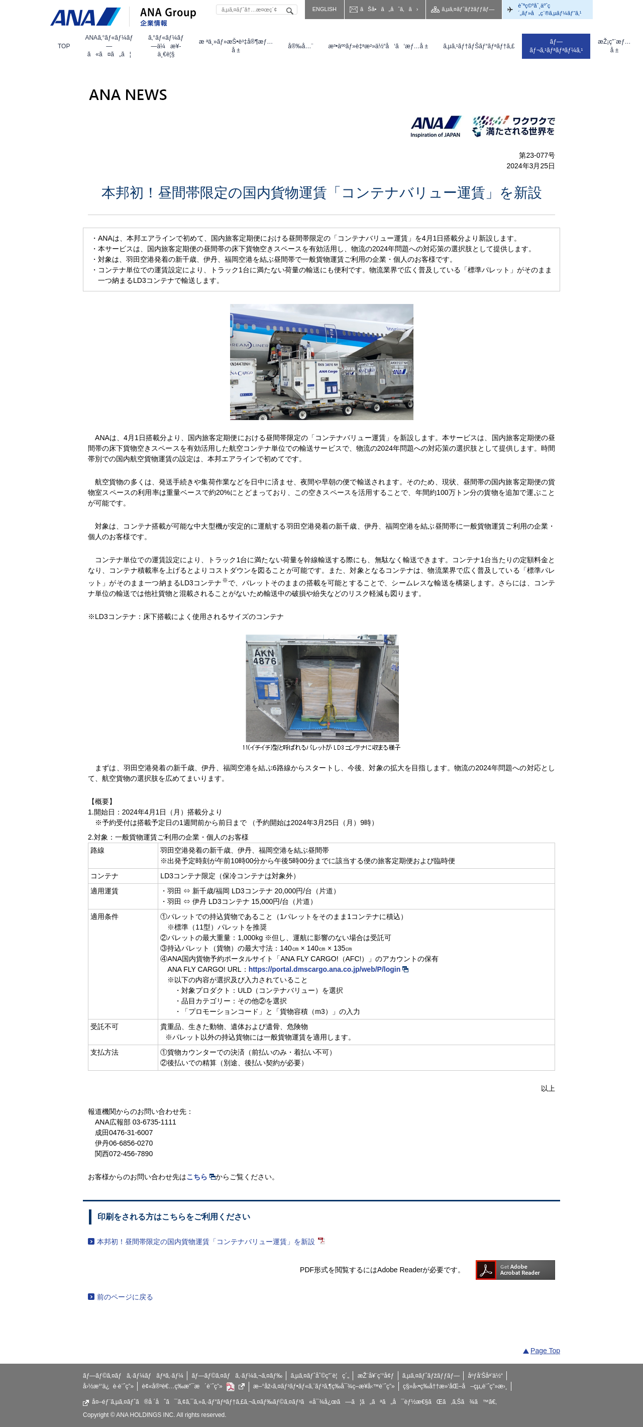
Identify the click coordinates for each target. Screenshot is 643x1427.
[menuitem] (63, 46)
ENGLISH (324, 9)
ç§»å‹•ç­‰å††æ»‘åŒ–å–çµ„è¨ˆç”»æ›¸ (455, 1386)
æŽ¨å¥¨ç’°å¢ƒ (376, 1375)
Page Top (545, 1351)
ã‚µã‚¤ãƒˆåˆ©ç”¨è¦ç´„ (319, 1375)
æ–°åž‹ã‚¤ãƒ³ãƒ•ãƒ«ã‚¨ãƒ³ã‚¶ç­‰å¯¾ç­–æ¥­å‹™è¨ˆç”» (324, 1386)
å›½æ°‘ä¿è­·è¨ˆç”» (108, 1386)
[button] (109, 46)
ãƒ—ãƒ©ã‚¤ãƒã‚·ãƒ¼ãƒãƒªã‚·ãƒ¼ (133, 1375)
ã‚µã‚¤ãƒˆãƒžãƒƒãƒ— (468, 9)
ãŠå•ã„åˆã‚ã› (389, 9)
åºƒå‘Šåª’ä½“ (485, 1375)
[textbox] (256, 10)
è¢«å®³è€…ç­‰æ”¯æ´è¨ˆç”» (193, 1387)
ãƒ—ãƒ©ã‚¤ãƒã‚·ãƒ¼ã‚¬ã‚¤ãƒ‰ (236, 1375)
